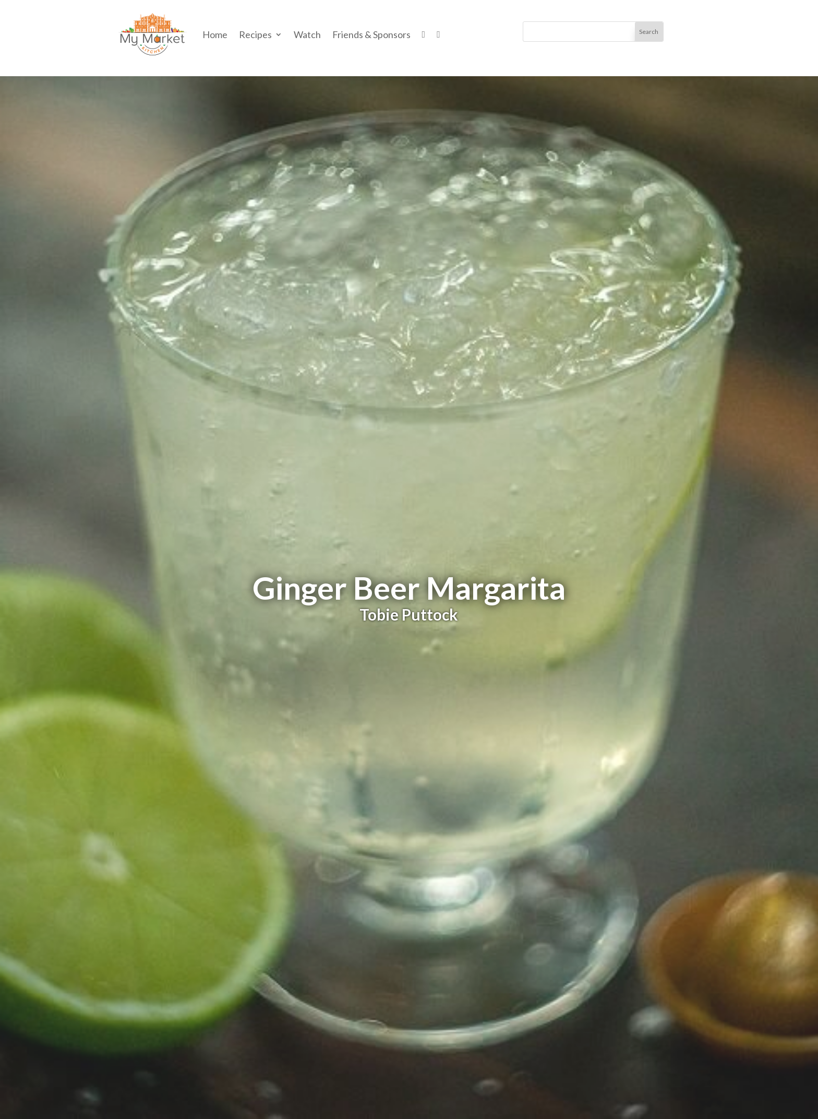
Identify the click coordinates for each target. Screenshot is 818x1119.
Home (214, 34)
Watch (307, 34)
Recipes (255, 34)
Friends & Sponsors (371, 34)
